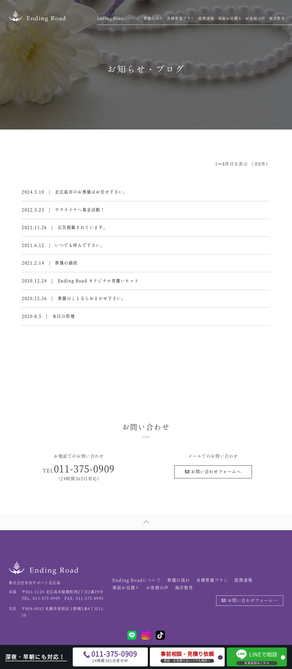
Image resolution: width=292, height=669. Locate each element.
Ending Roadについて (118, 19)
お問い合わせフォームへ (213, 474)
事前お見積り (230, 19)
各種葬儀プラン (181, 19)
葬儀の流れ (153, 19)
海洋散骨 (277, 19)
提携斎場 (206, 19)
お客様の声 (255, 19)
